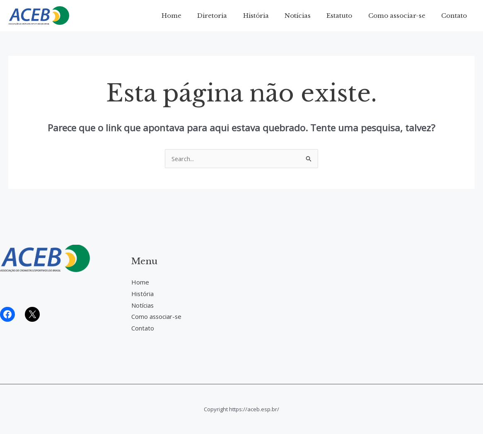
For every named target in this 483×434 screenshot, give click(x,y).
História (271, 15)
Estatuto (348, 15)
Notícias (310, 15)
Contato (456, 15)
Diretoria (231, 15)
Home (194, 15)
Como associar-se (401, 15)
